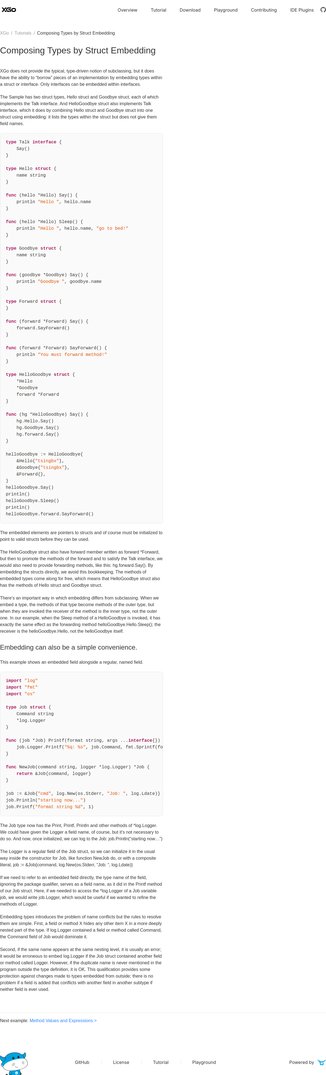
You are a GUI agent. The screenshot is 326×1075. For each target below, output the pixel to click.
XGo (4, 33)
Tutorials (22, 33)
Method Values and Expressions (61, 1020)
